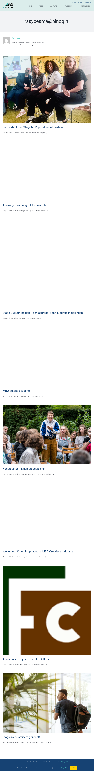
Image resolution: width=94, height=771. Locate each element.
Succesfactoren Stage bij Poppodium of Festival (33, 127)
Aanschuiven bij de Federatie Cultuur (26, 659)
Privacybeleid (64, 762)
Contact (80, 2)
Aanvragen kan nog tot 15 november (25, 205)
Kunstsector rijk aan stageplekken (24, 468)
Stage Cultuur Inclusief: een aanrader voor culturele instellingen (43, 312)
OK (74, 768)
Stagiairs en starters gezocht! (21, 737)
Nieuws (74, 2)
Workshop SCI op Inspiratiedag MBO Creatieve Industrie (38, 551)
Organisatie (88, 2)
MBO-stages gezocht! (16, 390)
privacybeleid (63, 768)
